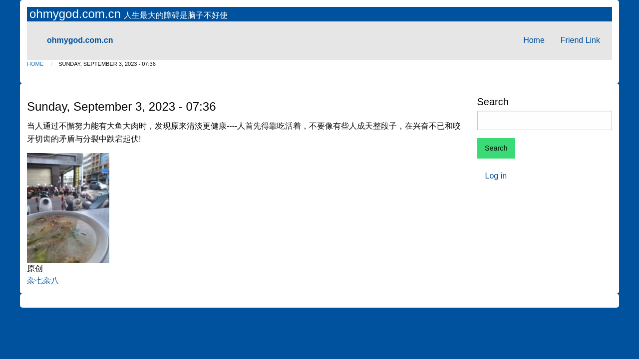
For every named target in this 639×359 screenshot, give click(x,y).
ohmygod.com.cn (76, 13)
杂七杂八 (43, 280)
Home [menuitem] (534, 40)
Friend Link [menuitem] (580, 40)
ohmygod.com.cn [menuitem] (80, 40)
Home (35, 64)
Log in (496, 176)
